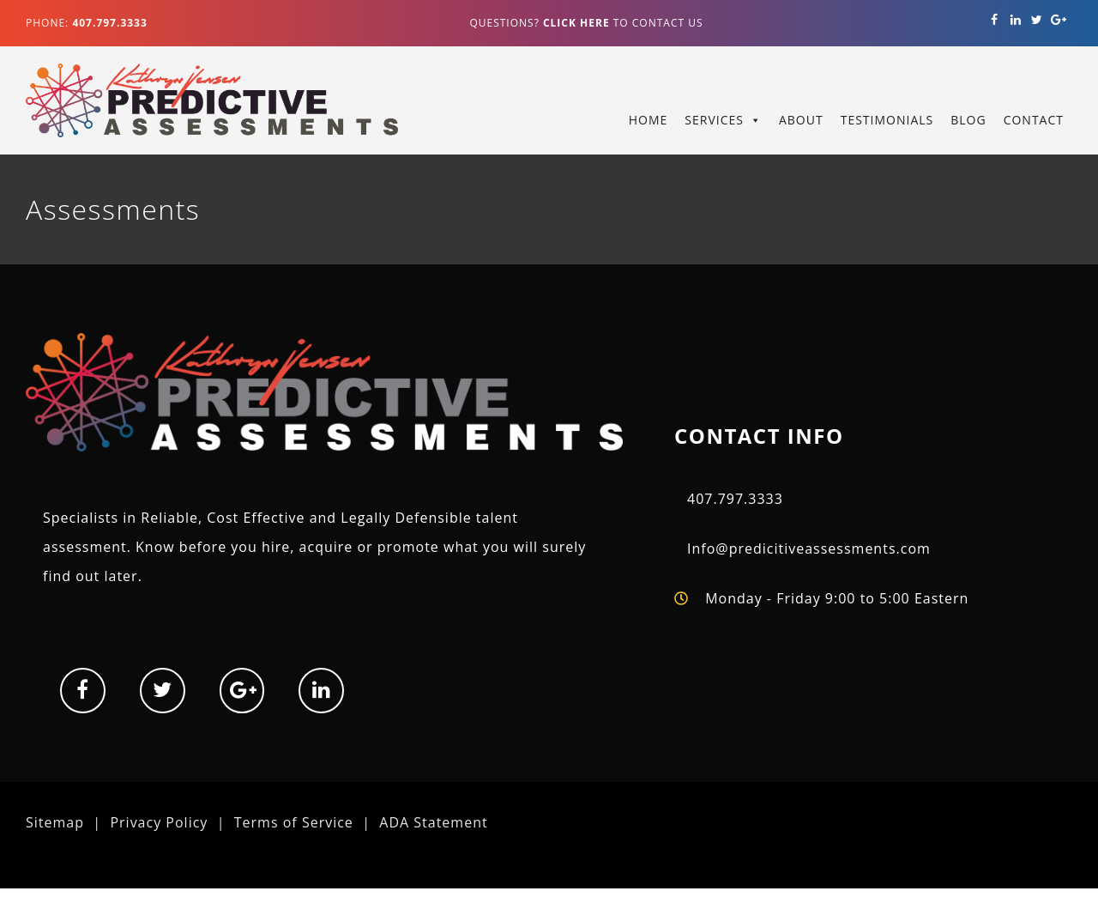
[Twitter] (1036, 20)
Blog (968, 120)
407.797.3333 (735, 498)
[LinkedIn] (1016, 20)
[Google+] (1058, 20)
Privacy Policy (159, 822)
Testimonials (887, 120)
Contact (1034, 120)
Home (648, 120)
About (801, 120)
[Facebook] (994, 20)
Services (714, 120)
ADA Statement (433, 822)
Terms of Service (293, 822)
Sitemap (55, 822)
